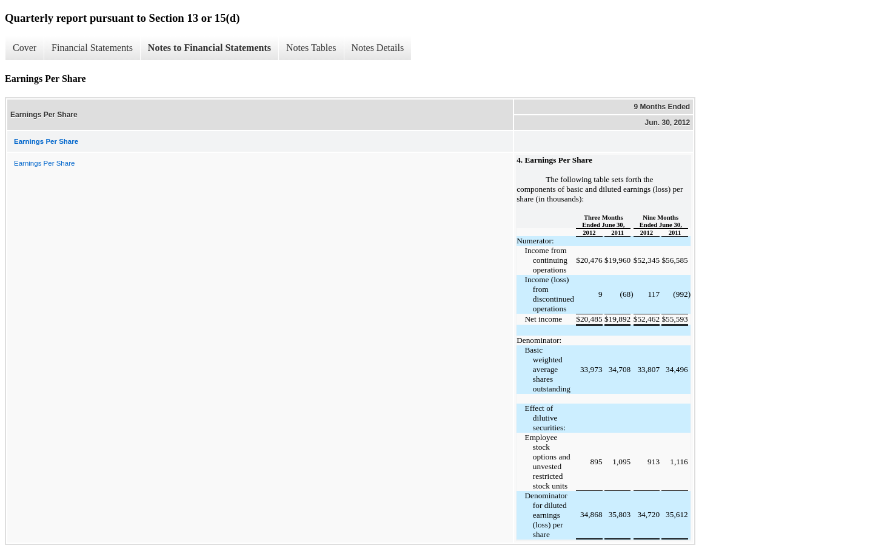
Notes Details (378, 47)
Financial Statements (92, 47)
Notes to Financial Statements (209, 47)
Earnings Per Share (44, 163)
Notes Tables (311, 47)
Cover (24, 47)
